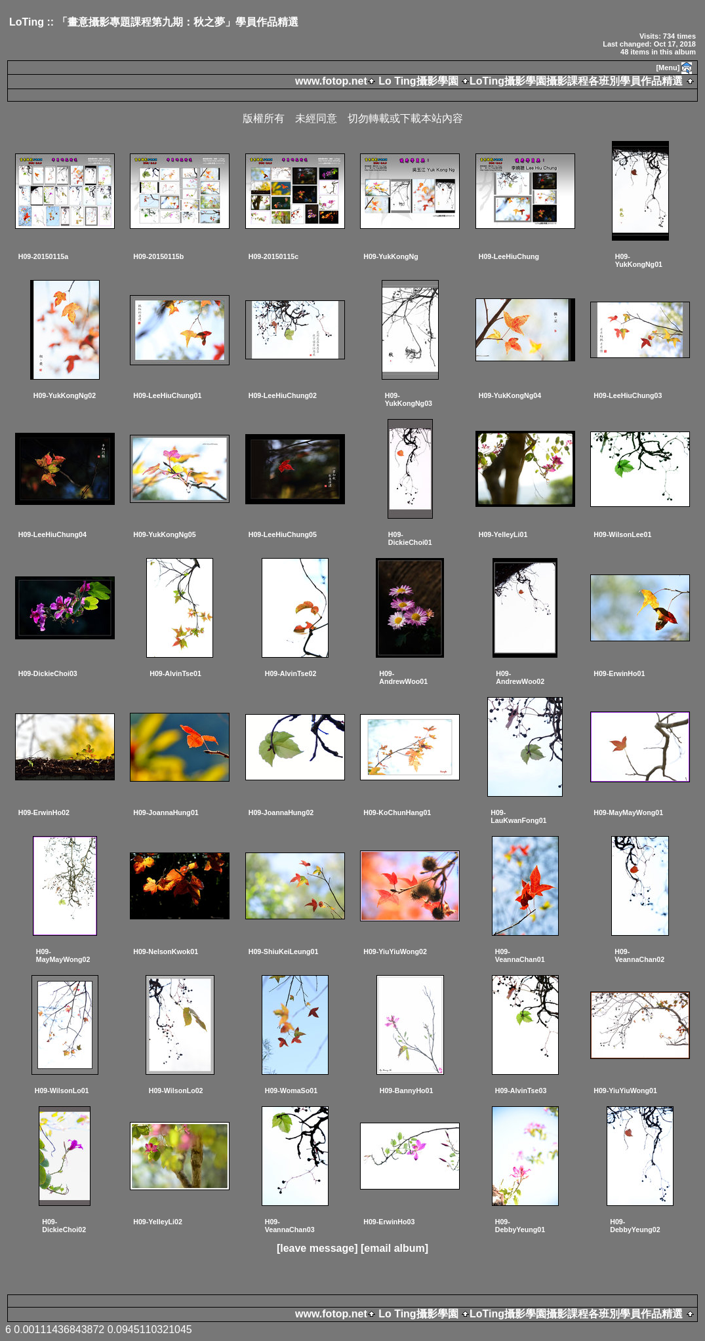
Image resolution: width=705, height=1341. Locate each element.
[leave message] (317, 1248)
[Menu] (667, 67)
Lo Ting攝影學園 (418, 81)
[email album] (394, 1248)
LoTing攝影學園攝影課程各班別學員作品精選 (576, 81)
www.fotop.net (331, 81)
